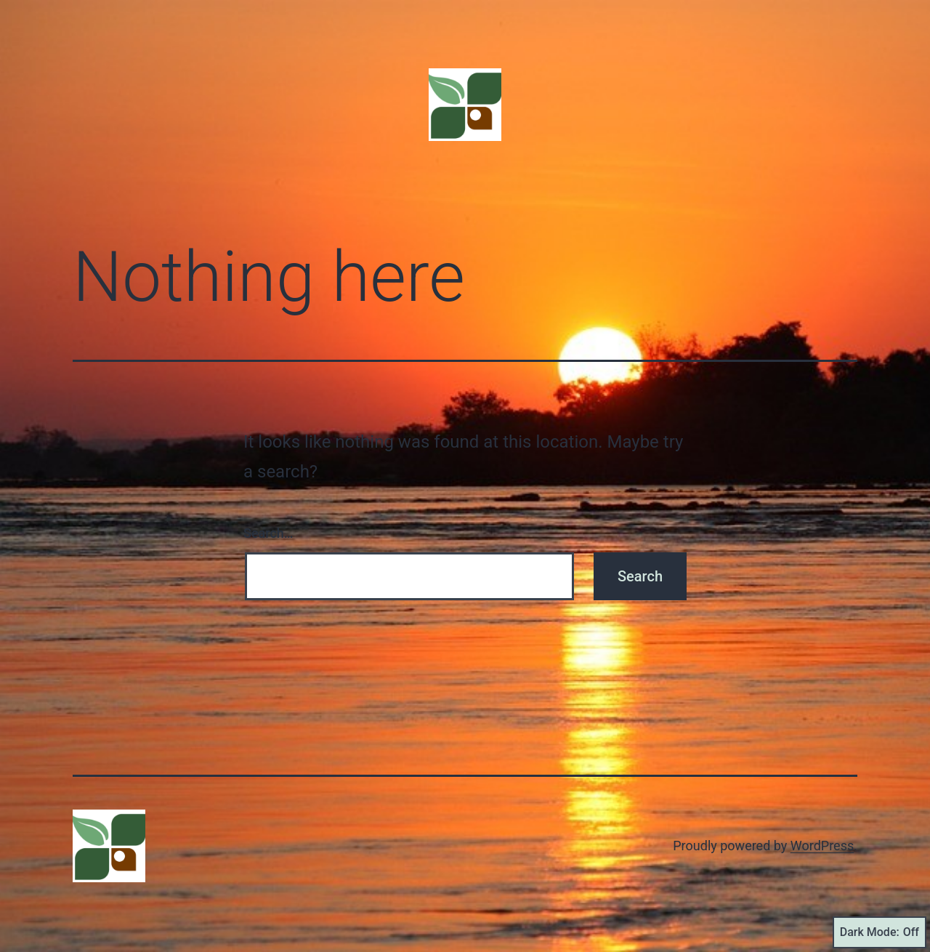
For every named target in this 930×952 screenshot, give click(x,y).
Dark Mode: (879, 932)
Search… (268, 533)
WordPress (822, 845)
